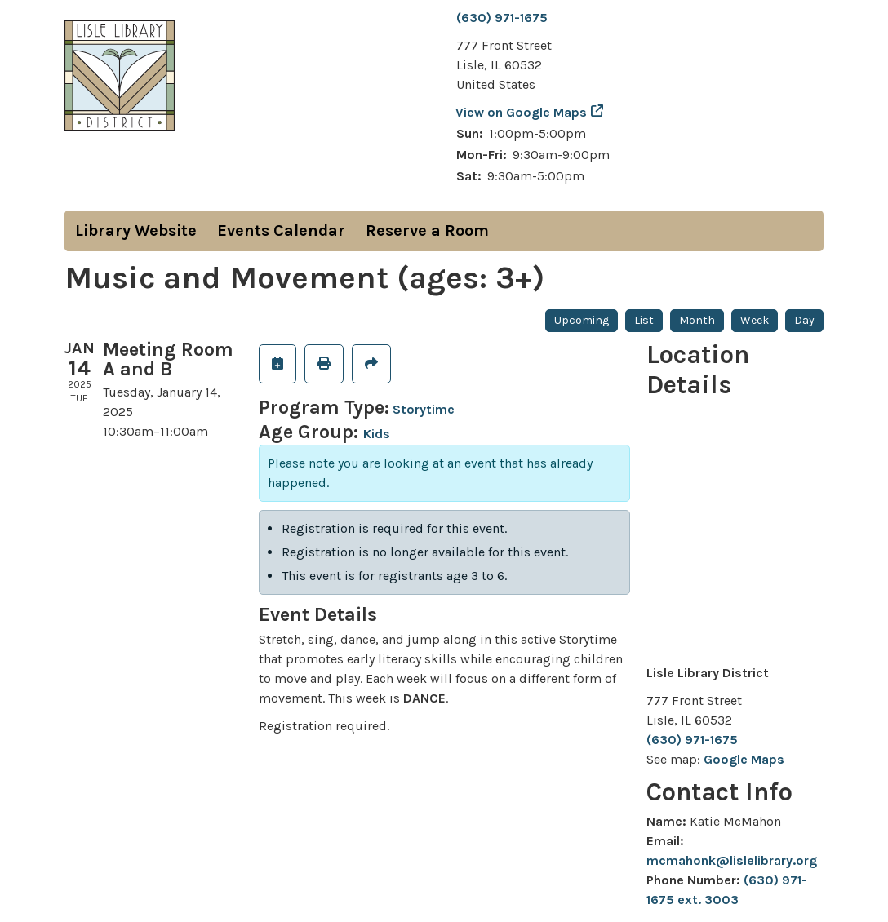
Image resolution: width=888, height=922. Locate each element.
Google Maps (744, 759)
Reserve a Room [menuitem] (427, 230)
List (644, 320)
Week (754, 320)
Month (697, 320)
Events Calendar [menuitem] (281, 230)
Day (804, 320)
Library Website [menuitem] (136, 230)
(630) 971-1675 (502, 17)
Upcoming (581, 320)
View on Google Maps (521, 112)
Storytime (424, 409)
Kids (376, 433)
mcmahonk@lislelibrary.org (731, 860)
